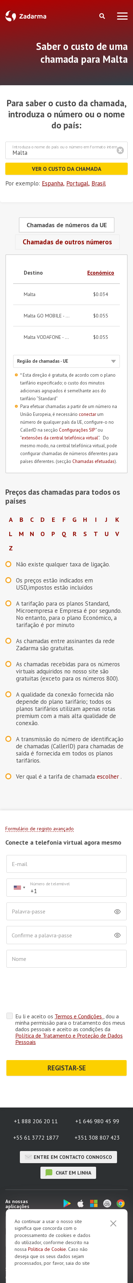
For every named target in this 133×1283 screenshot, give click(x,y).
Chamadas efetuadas (93, 461)
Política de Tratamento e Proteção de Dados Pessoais (69, 1038)
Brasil (99, 183)
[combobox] (19, 887)
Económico (100, 272)
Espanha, (53, 183)
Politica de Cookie (47, 1249)
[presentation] (60, 990)
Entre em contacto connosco (68, 1157)
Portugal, (78, 183)
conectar (87, 414)
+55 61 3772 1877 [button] (36, 1137)
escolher (109, 776)
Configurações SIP (77, 430)
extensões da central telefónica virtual (60, 438)
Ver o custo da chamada (66, 168)
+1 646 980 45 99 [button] (97, 1121)
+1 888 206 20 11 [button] (36, 1121)
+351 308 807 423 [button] (97, 1137)
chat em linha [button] (68, 1172)
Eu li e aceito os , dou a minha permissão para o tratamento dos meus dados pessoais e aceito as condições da (70, 1029)
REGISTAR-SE (67, 1068)
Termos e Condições (79, 1016)
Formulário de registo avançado (39, 828)
